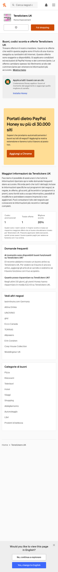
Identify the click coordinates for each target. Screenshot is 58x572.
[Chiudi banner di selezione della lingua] (54, 545)
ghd (6, 318)
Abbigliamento (11, 406)
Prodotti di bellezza (13, 422)
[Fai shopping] (42, 27)
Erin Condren (10, 340)
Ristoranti (9, 378)
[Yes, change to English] (29, 565)
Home (5, 445)
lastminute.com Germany (17, 301)
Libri (6, 417)
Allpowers (9, 335)
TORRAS (8, 329)
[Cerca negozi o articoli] (24, 5)
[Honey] (4, 5)
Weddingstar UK (12, 352)
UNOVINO (9, 312)
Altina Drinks (10, 307)
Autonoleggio (10, 411)
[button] (54, 5)
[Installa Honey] (20, 93)
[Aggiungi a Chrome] (20, 153)
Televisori (9, 383)
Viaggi (7, 394)
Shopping (9, 400)
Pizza (7, 372)
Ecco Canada (11, 324)
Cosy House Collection (15, 346)
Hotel (7, 389)
